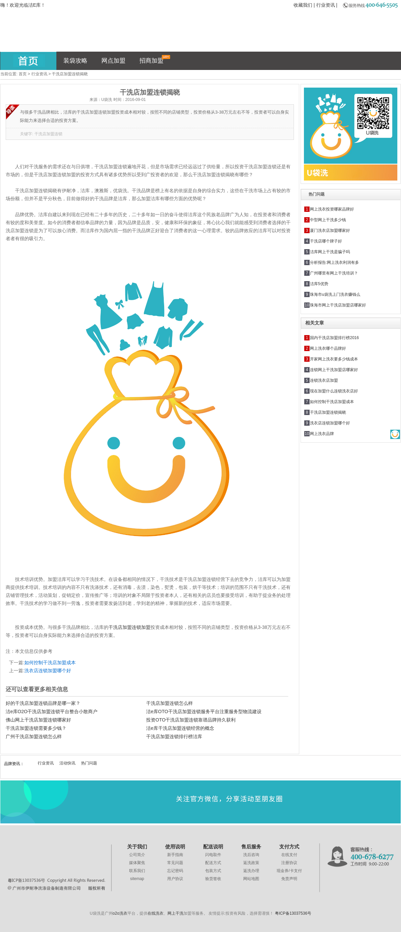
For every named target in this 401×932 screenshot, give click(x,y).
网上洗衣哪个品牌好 (328, 348)
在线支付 (289, 854)
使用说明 (175, 846)
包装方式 (213, 870)
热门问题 (89, 763)
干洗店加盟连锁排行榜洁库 (174, 736)
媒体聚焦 (137, 862)
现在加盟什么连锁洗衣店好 (334, 391)
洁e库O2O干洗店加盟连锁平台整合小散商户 (51, 711)
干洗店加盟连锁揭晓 (328, 412)
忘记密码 (175, 870)
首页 (23, 74)
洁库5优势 (319, 283)
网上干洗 (175, 913)
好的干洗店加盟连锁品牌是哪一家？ (43, 703)
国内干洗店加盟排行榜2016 (334, 337)
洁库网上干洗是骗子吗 (330, 251)
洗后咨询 (251, 854)
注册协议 (289, 862)
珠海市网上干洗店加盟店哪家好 (338, 305)
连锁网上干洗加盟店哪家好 (334, 369)
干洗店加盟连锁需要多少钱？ (36, 728)
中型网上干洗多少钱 (328, 220)
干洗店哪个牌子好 (326, 241)
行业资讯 (325, 5)
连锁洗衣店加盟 (324, 380)
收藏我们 (303, 5)
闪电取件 (213, 854)
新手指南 (175, 854)
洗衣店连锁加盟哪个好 (47, 670)
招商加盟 (154, 59)
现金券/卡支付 (289, 870)
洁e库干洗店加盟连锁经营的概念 (180, 728)
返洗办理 (251, 870)
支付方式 (289, 846)
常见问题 (175, 862)
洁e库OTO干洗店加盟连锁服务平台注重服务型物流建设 (204, 711)
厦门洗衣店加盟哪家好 (330, 230)
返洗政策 (251, 862)
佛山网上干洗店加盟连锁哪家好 (38, 719)
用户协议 (175, 878)
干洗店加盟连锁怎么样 (169, 703)
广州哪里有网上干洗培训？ (334, 273)
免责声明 (289, 878)
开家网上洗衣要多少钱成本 (334, 359)
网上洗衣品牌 (322, 433)
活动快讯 (67, 763)
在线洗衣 (155, 913)
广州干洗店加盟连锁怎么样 (34, 736)
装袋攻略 (75, 60)
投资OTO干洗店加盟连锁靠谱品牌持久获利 (191, 719)
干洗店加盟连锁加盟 (129, 627)
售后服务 (251, 846)
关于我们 (137, 846)
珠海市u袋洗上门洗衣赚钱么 (335, 294)
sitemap (137, 878)
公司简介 (137, 854)
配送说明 (213, 846)
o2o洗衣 (120, 913)
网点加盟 (113, 60)
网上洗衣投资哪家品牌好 (332, 209)
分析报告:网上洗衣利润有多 (334, 262)
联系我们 (137, 870)
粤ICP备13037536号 (293, 913)
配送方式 (213, 862)
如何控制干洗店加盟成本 (50, 662)
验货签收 (213, 878)
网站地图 (251, 878)
